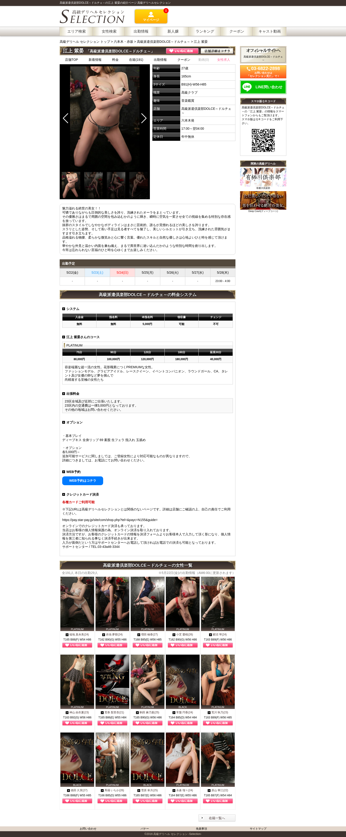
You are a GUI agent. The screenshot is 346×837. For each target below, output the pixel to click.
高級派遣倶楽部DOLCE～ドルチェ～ (163, 41)
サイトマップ (258, 828)
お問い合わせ (88, 828)
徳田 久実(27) (77, 790)
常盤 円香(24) (183, 712)
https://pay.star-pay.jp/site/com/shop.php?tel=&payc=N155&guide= (110, 520)
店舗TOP (71, 59)
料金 (115, 59)
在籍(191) (136, 59)
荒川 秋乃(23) (218, 712)
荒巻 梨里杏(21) (112, 712)
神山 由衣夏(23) (77, 712)
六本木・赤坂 (123, 41)
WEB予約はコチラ (82, 480)
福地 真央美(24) (77, 634)
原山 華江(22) (218, 790)
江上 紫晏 (201, 41)
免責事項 (201, 828)
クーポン (183, 59)
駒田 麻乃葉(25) (147, 712)
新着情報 (95, 59)
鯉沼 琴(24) (218, 634)
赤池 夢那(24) (112, 634)
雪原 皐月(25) (147, 790)
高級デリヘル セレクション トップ (85, 41)
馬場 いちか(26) (112, 790)
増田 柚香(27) (147, 634)
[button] (144, 118)
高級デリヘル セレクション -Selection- (177, 834)
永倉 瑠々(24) (183, 790)
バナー (145, 828)
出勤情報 (160, 59)
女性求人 (223, 59)
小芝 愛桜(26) (183, 634)
